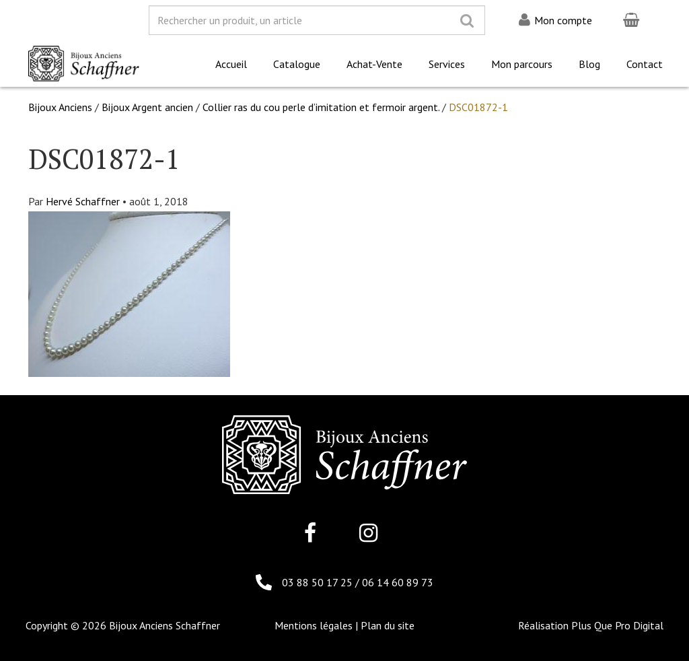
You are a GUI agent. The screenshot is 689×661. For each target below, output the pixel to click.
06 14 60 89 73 (397, 582)
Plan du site (387, 625)
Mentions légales (314, 625)
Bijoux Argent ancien (147, 107)
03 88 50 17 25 (318, 582)
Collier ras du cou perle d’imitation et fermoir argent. (321, 107)
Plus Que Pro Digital (617, 625)
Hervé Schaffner (82, 201)
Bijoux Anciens (60, 107)
